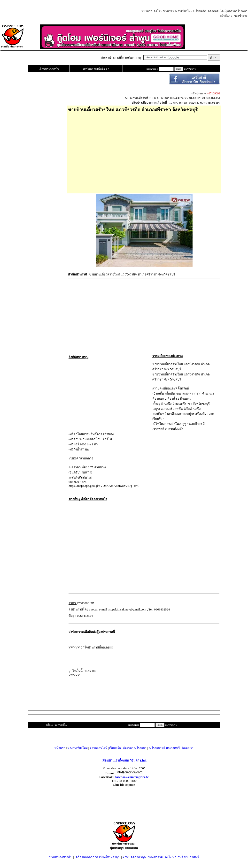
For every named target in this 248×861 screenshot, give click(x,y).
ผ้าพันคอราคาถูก (134, 857)
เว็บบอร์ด (200, 11)
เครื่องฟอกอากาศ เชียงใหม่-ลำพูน (97, 857)
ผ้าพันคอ (226, 15)
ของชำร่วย (241, 15)
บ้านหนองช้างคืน (60, 857)
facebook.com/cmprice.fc (132, 777)
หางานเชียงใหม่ (182, 11)
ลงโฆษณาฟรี (162, 11)
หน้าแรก (146, 11)
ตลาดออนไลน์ (216, 11)
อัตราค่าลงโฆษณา (135, 748)
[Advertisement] (144, 151)
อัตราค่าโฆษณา (237, 11)
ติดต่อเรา (188, 748)
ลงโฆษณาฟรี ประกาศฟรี (164, 748)
